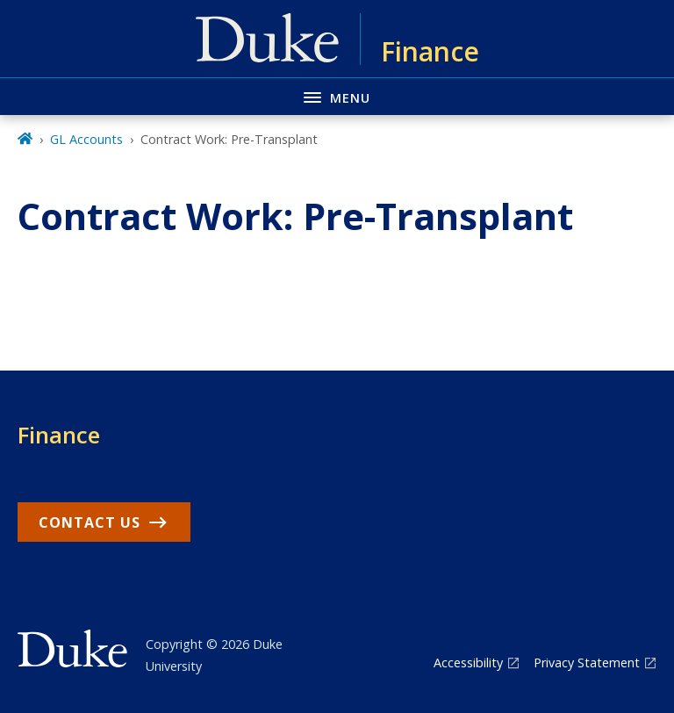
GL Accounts (86, 139)
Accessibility (468, 662)
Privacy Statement (587, 662)
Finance (59, 434)
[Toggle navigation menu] (337, 96)
